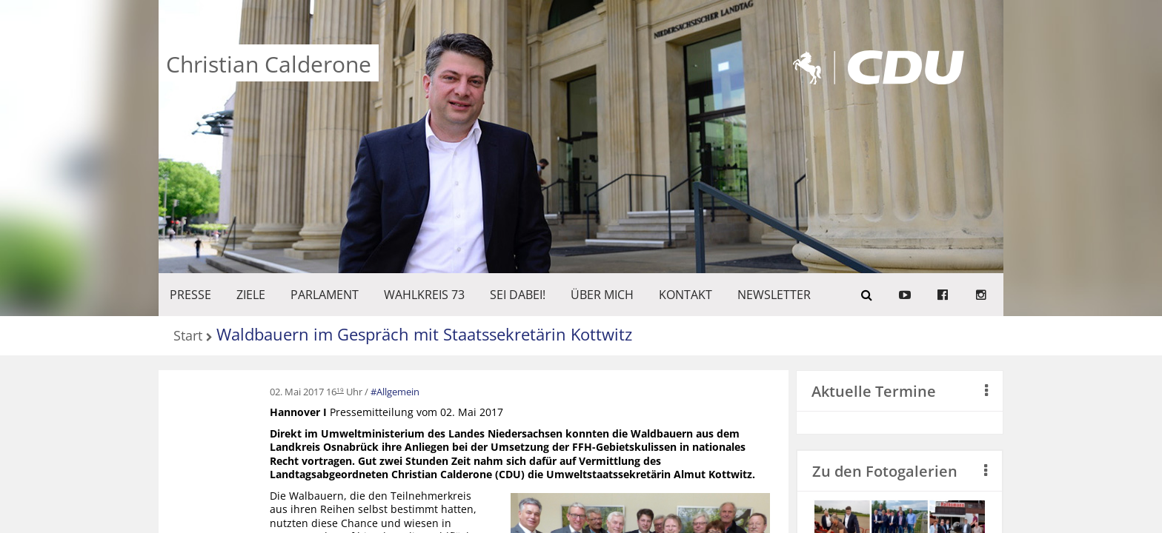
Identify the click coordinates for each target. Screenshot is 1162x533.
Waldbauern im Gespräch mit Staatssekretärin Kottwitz (424, 334)
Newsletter (774, 294)
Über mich (602, 294)
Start (187, 336)
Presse (190, 294)
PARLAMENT (324, 294)
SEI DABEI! (517, 294)
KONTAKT (685, 294)
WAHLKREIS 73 (424, 294)
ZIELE (250, 294)
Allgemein (397, 391)
